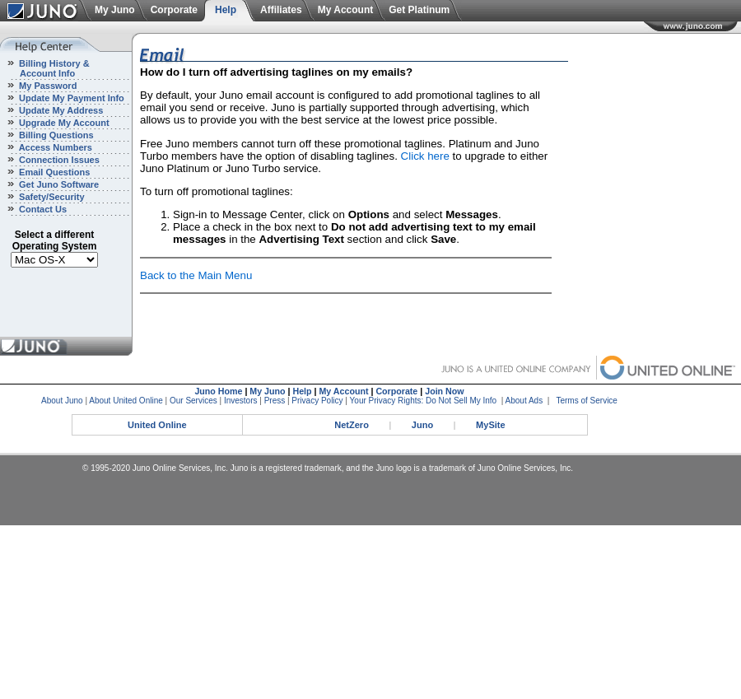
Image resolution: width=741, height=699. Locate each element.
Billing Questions (55, 135)
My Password (46, 86)
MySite (490, 425)
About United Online (126, 400)
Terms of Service (586, 400)
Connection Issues (58, 160)
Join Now (444, 391)
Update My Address (59, 110)
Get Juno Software (57, 184)
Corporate (174, 10)
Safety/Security (50, 197)
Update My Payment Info (70, 98)
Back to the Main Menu (196, 275)
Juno (422, 425)
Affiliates (281, 10)
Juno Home (218, 391)
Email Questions (53, 172)
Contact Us (41, 209)
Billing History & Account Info (45, 68)
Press (275, 400)
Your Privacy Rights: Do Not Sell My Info (423, 400)
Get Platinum (419, 10)
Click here (425, 156)
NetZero (351, 425)
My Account (346, 10)
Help (225, 10)
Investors (241, 400)
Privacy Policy (317, 400)
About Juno (62, 400)
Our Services (193, 400)
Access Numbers (54, 147)
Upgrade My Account (63, 123)
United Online (157, 425)
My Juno (115, 10)
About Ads (524, 400)
